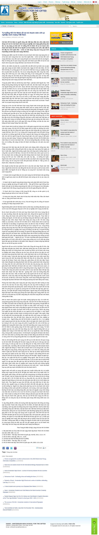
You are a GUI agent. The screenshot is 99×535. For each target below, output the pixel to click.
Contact (79, 2)
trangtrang (58, 61)
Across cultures (64, 120)
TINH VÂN (72, 524)
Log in (39, 2)
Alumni (63, 22)
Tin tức (4, 26)
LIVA (65, 524)
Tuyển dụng (65, 2)
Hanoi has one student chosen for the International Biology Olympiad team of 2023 (26, 464)
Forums (51, 2)
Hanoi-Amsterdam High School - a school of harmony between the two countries (25, 470)
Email (45, 2)
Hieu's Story (63, 155)
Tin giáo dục (11, 26)
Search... (75, 26)
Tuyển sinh (79, 22)
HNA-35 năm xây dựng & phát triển (34, 22)
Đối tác (73, 2)
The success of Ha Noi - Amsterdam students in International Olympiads (23, 502)
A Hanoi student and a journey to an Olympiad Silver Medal (20, 486)
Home (3, 22)
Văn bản (57, 22)
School (21, 22)
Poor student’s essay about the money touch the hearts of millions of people (68, 132)
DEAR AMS (63, 165)
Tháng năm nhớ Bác (11, 452)
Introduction (9, 22)
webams (8, 37)
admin (67, 122)
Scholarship (50, 22)
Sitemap (57, 2)
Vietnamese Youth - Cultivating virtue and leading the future (20, 476)
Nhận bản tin (87, 2)
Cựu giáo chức (70, 22)
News (16, 22)
